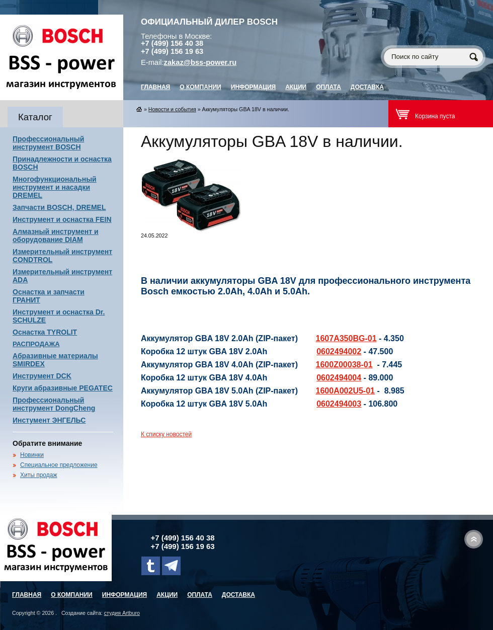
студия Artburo (122, 613)
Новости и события (172, 109)
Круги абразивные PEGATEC (63, 388)
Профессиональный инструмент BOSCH (48, 143)
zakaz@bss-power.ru (200, 62)
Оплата (328, 87)
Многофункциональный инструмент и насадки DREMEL (55, 187)
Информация (253, 87)
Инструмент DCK (42, 376)
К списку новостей (166, 434)
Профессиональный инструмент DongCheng (54, 404)
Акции (295, 87)
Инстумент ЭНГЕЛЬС (49, 420)
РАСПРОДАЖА (36, 344)
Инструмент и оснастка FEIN (62, 219)
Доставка (367, 87)
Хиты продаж (38, 475)
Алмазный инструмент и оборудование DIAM (56, 235)
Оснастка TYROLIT (45, 332)
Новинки (32, 454)
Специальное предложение (59, 464)
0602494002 (338, 351)
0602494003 (338, 404)
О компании (200, 87)
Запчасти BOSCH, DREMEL (59, 207)
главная (155, 87)
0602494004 (338, 377)
